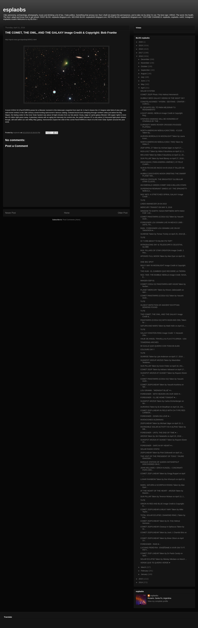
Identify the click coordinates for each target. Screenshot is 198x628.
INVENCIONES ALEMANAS (151, 420)
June (143, 81)
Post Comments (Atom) (71, 220)
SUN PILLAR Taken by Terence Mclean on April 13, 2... (162, 496)
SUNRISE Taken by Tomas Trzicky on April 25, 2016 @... (163, 234)
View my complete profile (158, 601)
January (144, 574)
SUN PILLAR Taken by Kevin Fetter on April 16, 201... (162, 366)
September (145, 70)
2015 (141, 579)
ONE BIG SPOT (146, 262)
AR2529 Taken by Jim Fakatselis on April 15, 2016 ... (161, 436)
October (144, 66)
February (145, 571)
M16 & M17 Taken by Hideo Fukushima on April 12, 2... (162, 151)
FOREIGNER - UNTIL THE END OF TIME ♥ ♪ (158, 433)
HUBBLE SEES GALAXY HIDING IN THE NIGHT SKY (162, 98)
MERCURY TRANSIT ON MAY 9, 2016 (156, 207)
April (143, 88)
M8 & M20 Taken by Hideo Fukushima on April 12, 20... (162, 155)
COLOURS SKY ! (147, 349)
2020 (141, 42)
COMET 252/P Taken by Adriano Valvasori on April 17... (162, 369)
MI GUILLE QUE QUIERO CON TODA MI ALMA (160, 346)
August (144, 74)
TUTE (142, 200)
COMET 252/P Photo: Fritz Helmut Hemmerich (159, 94)
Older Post (123, 213)
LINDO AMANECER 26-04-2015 (153, 204)
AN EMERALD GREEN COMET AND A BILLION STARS (163, 185)
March (144, 567)
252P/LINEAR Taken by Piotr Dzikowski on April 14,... (162, 453)
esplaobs (14, 10)
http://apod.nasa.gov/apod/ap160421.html (21, 40)
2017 (141, 53)
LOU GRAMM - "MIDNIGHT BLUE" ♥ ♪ (156, 390)
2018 (141, 49)
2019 (141, 45)
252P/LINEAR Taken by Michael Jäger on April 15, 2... (162, 423)
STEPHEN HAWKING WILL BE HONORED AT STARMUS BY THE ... (159, 120)
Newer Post (10, 213)
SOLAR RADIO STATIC (150, 449)
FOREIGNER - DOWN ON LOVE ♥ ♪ (155, 416)
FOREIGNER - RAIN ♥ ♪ (150, 544)
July (143, 77)
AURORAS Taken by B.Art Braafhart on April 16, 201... (162, 407)
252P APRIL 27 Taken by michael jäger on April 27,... (161, 148)
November (145, 63)
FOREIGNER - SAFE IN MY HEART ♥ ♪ (156, 446)
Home (67, 213)
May (143, 84)
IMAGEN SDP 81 (147, 281)
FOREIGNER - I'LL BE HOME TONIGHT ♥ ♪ (158, 397)
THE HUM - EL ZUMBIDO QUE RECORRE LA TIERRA (162, 271)
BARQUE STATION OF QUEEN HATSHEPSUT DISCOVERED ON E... (159, 463)
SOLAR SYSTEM (147, 91)
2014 (141, 582)
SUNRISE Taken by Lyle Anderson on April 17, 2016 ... (162, 356)
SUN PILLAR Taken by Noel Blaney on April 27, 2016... (162, 158)
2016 (141, 56)
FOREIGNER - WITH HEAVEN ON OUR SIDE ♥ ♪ (160, 394)
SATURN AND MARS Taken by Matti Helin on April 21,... (163, 326)
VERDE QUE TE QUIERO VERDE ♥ (155, 563)
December (145, 59)
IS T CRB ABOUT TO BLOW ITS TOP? (156, 241)
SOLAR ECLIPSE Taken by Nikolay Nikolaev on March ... (163, 559)
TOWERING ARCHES (149, 342)
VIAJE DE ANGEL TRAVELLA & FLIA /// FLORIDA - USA (163, 339)
